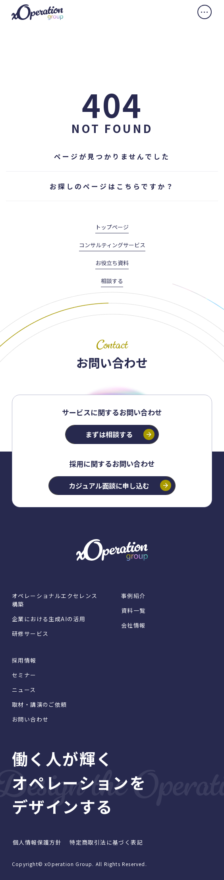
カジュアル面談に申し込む (109, 486)
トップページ (112, 227)
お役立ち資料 (112, 263)
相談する (112, 281)
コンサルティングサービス (112, 245)
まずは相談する (109, 434)
